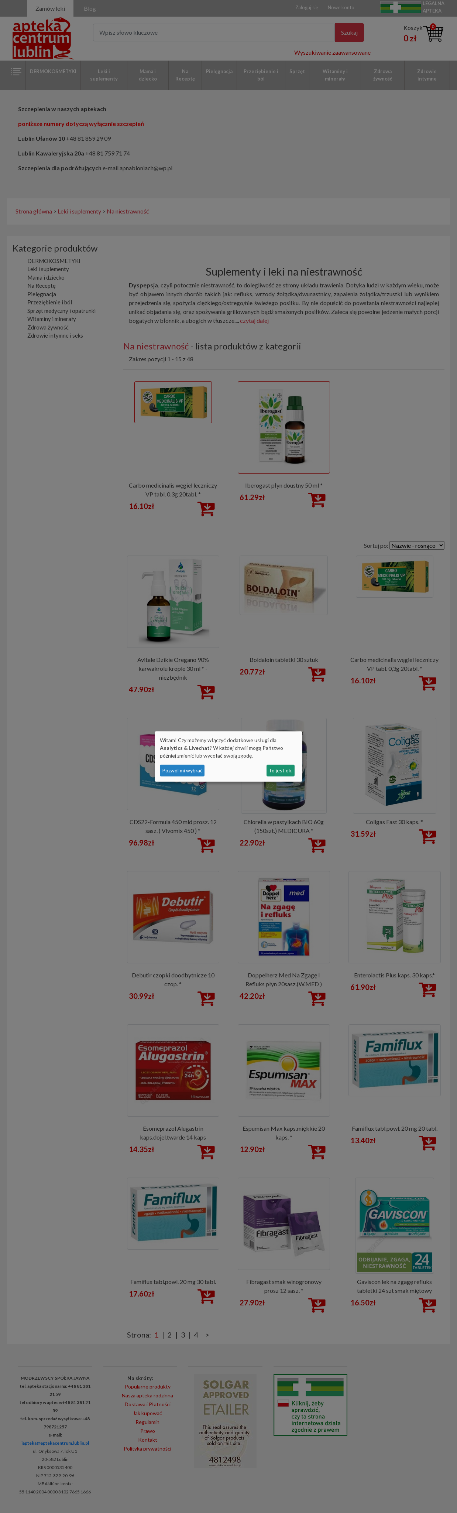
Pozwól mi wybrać (182, 770)
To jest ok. (280, 770)
